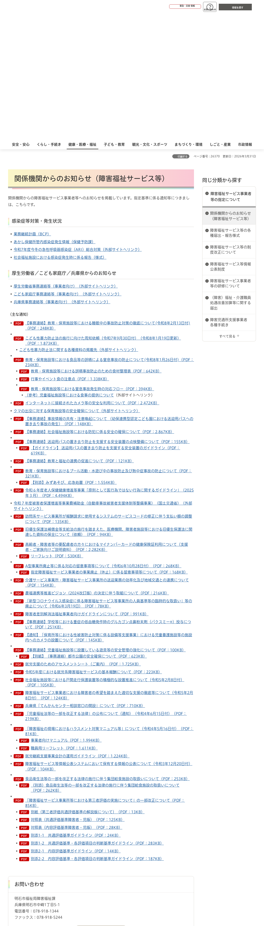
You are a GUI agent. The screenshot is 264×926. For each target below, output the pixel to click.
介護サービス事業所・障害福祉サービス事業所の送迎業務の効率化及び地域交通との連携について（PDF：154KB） (107, 455)
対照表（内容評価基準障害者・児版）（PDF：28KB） (76, 700)
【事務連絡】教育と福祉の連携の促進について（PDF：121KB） (79, 333)
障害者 (51, 828)
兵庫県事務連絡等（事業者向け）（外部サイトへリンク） (62, 174)
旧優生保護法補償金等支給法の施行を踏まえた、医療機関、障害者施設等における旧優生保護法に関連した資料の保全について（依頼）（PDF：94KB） (108, 404)
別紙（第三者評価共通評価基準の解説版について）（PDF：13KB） (88, 684)
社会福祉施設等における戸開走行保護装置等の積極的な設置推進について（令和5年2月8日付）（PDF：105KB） (104, 555)
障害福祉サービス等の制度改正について (230, 122)
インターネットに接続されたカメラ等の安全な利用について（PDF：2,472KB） (92, 275)
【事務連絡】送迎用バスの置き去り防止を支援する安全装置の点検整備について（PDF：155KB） (107, 314)
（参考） (32, 268)
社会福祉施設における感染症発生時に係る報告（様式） (60, 130)
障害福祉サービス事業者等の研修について (230, 156)
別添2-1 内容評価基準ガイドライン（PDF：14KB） (76, 724)
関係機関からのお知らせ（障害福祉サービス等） (230, 88)
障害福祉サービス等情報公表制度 (230, 139)
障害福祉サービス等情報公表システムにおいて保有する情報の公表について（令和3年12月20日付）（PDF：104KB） (108, 638)
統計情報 (144, 905)
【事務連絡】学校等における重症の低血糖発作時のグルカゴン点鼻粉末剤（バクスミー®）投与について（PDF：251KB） (108, 497)
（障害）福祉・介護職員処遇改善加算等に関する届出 (230, 175)
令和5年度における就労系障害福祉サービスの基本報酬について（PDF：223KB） (93, 544)
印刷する (183, 29)
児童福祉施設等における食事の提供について (77, 268)
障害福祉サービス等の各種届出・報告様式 (230, 105)
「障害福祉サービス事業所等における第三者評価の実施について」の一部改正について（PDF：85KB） (105, 675)
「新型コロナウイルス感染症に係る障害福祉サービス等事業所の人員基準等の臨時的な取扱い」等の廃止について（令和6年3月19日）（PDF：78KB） (108, 476)
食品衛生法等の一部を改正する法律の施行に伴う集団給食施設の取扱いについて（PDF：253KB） (107, 651)
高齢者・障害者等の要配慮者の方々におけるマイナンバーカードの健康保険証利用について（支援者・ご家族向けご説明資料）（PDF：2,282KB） (106, 419)
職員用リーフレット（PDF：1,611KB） (64, 621)
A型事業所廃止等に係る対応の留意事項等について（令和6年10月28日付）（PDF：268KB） (103, 438)
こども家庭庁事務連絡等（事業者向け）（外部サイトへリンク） (67, 167)
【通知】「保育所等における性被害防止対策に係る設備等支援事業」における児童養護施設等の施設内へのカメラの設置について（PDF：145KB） (108, 510)
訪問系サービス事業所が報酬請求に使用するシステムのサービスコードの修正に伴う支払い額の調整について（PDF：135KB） (108, 391)
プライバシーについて (158, 842)
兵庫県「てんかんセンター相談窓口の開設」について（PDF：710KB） (85, 578)
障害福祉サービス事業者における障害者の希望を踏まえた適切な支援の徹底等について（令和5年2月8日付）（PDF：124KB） (109, 567)
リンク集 (198, 842)
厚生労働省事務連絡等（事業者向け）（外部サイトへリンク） (66, 159)
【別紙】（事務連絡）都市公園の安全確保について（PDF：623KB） (89, 529)
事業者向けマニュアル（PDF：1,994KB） (66, 613)
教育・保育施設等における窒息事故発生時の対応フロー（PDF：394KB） (92, 261)
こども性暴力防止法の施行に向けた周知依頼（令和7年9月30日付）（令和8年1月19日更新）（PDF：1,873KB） (103, 213)
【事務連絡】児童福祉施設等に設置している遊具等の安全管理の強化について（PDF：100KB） (105, 522)
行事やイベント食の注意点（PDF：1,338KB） (70, 251)
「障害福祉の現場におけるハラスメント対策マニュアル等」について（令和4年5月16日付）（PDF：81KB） (109, 603)
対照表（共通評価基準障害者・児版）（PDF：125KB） (78, 692)
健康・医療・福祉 (31, 828)
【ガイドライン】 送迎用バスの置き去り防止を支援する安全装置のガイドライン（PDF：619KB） (105, 323)
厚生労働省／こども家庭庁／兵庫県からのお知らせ (64, 145)
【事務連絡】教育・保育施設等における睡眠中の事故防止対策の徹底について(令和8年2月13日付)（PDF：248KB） (107, 198)
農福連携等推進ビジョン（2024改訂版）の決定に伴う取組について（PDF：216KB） (97, 466)
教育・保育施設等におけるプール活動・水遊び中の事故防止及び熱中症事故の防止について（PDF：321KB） (108, 346)
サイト (228, 842)
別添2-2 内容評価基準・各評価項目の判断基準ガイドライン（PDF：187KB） (97, 731)
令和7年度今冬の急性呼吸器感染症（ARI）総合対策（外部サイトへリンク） (78, 122)
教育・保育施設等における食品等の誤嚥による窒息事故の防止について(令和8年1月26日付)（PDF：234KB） (109, 234)
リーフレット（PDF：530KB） (57, 428)
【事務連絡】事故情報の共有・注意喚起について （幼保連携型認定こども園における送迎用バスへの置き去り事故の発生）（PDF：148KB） (109, 293)
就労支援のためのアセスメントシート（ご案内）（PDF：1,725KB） (83, 537)
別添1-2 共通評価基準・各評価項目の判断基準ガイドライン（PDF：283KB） (97, 716)
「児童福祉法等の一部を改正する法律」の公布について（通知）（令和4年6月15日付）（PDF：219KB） (106, 588)
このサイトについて (42, 842)
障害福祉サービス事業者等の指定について (230, 69)
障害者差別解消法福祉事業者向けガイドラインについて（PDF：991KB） (87, 486)
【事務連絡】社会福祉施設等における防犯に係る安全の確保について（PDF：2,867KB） (99, 304)
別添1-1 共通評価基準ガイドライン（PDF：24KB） (76, 708)
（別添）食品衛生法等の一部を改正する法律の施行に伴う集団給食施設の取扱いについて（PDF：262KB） (105, 660)
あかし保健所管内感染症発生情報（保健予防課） (54, 114)
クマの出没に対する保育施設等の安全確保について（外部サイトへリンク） (77, 283)
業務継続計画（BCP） (32, 107)
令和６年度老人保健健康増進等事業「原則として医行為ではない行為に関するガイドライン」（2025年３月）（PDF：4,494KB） (109, 365)
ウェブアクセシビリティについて (99, 842)
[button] (169, 7)
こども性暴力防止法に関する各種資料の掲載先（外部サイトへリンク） (78, 222)
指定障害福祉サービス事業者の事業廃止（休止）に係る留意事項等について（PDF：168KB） (109, 445)
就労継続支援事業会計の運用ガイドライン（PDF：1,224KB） (77, 629)
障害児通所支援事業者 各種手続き (230, 195)
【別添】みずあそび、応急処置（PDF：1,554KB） (74, 355)
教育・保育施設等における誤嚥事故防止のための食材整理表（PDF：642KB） (96, 244)
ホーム (12, 828)
